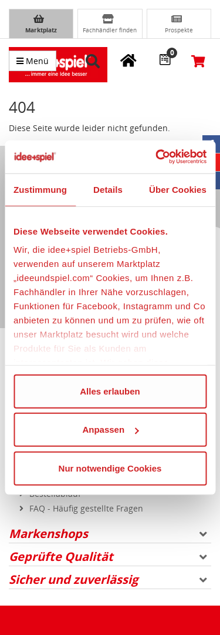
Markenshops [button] (108, 534)
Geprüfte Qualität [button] (108, 556)
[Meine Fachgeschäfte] (128, 60)
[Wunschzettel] (165, 59)
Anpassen (110, 430)
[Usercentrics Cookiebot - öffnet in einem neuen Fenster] (157, 157)
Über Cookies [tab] (178, 189)
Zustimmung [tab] (40, 189)
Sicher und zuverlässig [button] (108, 579)
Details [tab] (108, 189)
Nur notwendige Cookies (110, 468)
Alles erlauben (110, 391)
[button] (94, 61)
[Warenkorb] (199, 60)
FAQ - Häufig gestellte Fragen (86, 508)
